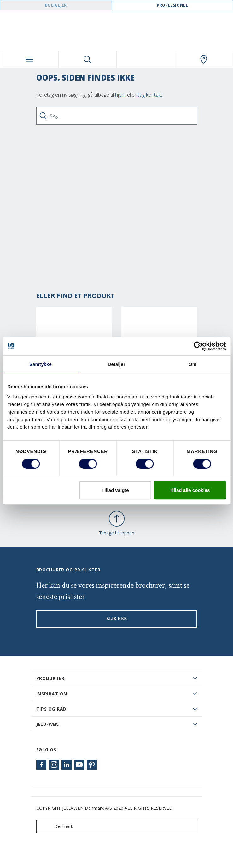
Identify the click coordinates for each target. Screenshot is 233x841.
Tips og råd (51, 709)
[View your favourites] (145, 59)
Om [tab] (192, 364)
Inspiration (51, 694)
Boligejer (56, 5)
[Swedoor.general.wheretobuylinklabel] (204, 59)
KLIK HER (116, 619)
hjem (120, 94)
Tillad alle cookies (190, 490)
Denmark (56, 827)
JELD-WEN (47, 724)
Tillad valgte (115, 490)
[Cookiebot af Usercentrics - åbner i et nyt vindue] (198, 346)
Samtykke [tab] (40, 364)
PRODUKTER (50, 678)
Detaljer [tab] (116, 364)
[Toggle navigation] (29, 59)
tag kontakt (150, 94)
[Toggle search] (87, 59)
